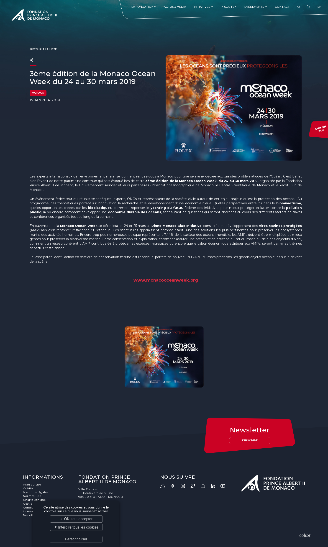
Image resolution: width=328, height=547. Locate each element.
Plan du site (32, 484)
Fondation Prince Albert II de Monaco (34, 16)
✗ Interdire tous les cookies (76, 527)
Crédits (28, 488)
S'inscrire (249, 440)
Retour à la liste (43, 49)
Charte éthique (34, 499)
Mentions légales (35, 492)
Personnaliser (76, 539)
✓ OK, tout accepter (76, 519)
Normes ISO (32, 496)
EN (319, 6)
